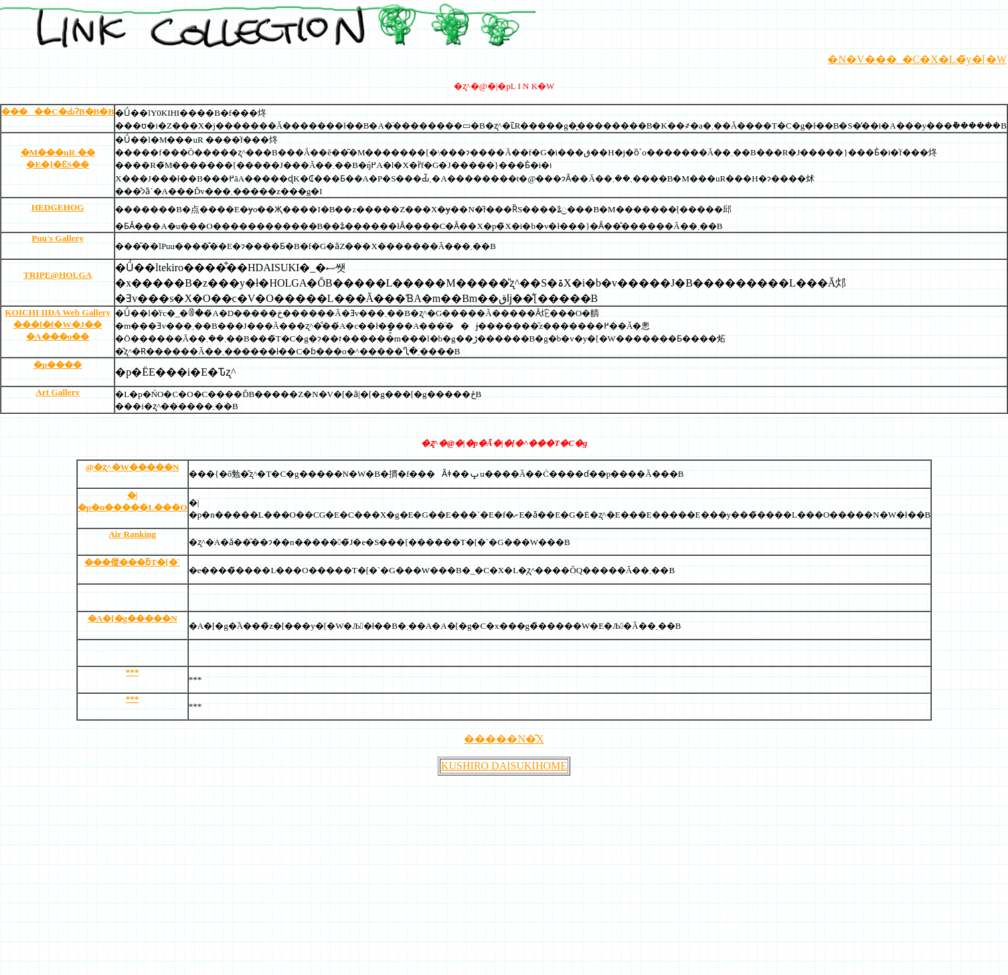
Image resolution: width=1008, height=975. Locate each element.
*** (132, 672)
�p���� (57, 365)
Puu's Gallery (57, 238)
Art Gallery (57, 392)
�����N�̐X (503, 739)
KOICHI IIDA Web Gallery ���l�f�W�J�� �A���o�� (57, 324)
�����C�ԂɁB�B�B (57, 111)
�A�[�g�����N (132, 618)
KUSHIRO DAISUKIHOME (504, 765)
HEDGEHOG (57, 207)
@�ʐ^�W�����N (132, 467)
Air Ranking (132, 534)
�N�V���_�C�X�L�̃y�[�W (917, 59)
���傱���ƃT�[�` (132, 562)
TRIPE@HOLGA (57, 275)
